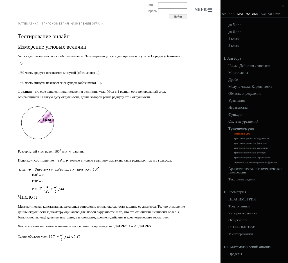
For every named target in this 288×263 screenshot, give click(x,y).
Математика (247, 14)
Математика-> (30, 23)
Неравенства (238, 107)
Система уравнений (243, 121)
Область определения (244, 93)
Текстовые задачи (241, 179)
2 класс (233, 45)
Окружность (237, 220)
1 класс (233, 38)
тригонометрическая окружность (251, 138)
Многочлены (238, 72)
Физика (228, 14)
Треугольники (239, 206)
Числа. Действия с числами (249, 65)
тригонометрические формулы (250, 143)
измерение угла (242, 134)
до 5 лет (234, 25)
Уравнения (236, 100)
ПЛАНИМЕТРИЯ (242, 199)
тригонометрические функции (250, 152)
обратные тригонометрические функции (255, 162)
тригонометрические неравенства (252, 157)
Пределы (235, 254)
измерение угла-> (87, 23)
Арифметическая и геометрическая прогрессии (255, 170)
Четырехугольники (242, 213)
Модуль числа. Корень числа (250, 86)
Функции (235, 114)
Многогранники (240, 234)
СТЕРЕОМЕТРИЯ (242, 227)
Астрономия (272, 14)
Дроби (233, 79)
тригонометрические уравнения (251, 148)
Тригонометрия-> (57, 23)
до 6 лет (234, 32)
